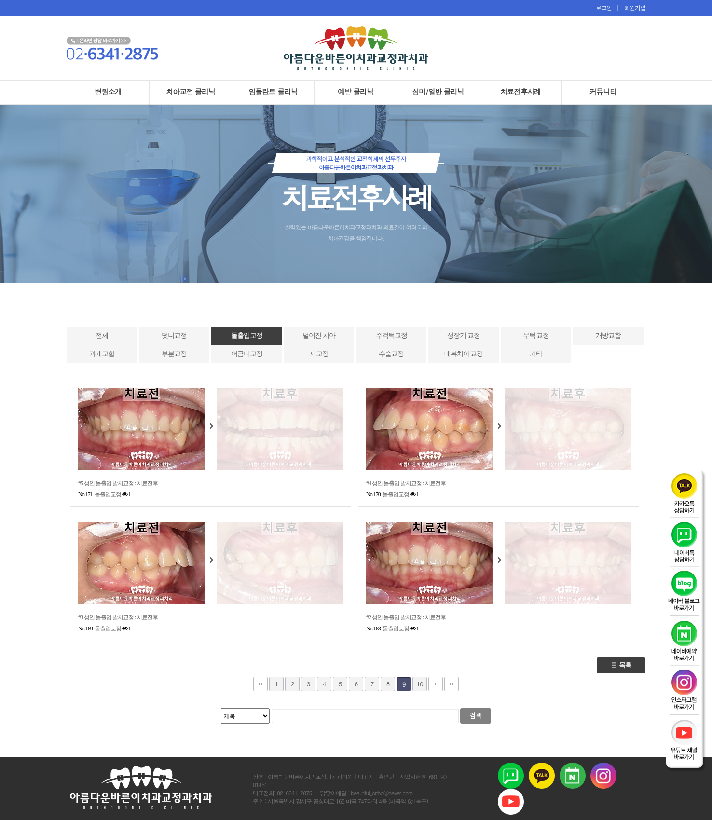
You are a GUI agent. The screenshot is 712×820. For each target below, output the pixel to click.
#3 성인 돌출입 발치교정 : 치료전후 (118, 617)
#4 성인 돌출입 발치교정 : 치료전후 (406, 483)
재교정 (319, 353)
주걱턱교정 (391, 335)
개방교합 (608, 335)
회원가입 (632, 7)
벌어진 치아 (318, 335)
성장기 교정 (463, 335)
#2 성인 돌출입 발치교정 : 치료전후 (406, 617)
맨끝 (451, 684)
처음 (260, 684)
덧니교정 (174, 335)
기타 (536, 353)
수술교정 (391, 353)
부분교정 (174, 353)
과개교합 (101, 353)
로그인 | (608, 7)
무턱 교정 (536, 335)
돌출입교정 (246, 335)
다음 (435, 684)
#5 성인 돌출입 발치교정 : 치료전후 (118, 483)
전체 (102, 335)
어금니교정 (246, 353)
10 (419, 683)
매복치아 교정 (463, 353)
